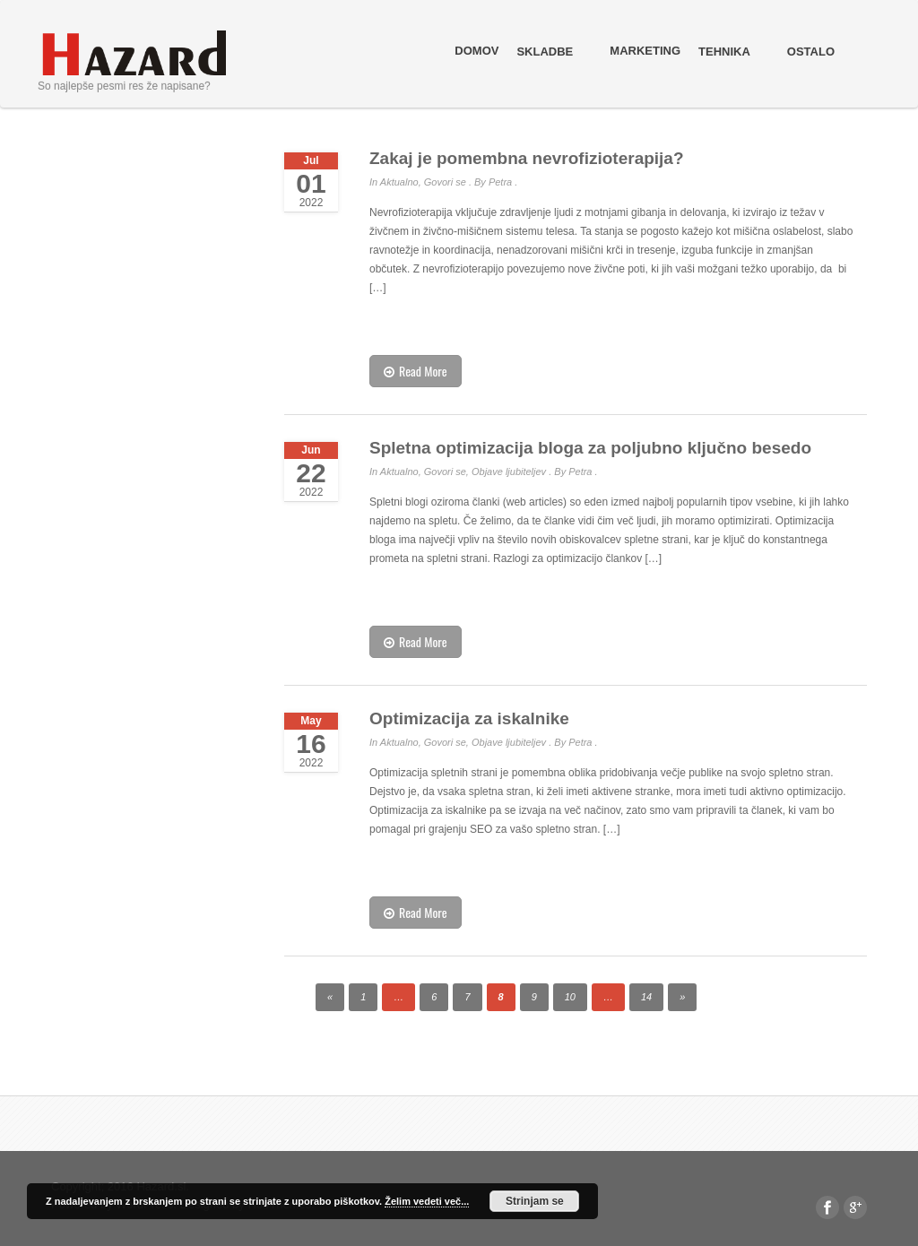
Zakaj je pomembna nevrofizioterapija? (526, 158)
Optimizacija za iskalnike (469, 718)
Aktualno (399, 182)
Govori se (445, 182)
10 (570, 996)
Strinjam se (535, 1201)
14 (646, 996)
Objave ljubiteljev (509, 471)
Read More (415, 370)
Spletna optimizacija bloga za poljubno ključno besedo (590, 447)
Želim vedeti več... (427, 1201)
